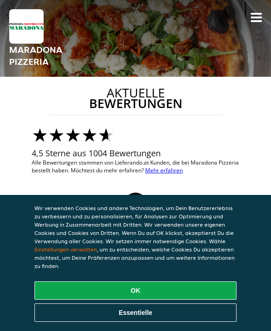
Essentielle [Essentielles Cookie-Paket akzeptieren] (135, 312)
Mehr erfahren (164, 170)
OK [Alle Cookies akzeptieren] (136, 290)
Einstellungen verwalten (65, 249)
